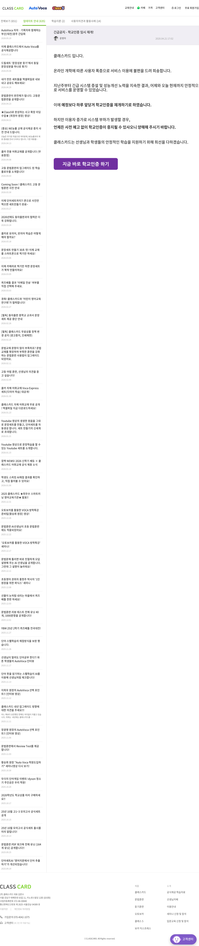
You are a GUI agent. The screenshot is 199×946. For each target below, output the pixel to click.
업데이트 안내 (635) (34, 21)
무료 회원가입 (192, 8)
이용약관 (4, 908)
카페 (141, 8)
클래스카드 (140, 892)
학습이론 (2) (58, 21)
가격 (150, 7)
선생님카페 (172, 899)
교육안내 (129, 7)
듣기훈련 (139, 906)
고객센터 (160, 7)
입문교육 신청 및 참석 (178, 921)
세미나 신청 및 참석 (176, 914)
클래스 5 (139, 921)
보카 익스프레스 (143, 928)
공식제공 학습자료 (176, 892)
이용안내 (171, 906)
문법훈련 (139, 899)
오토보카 (139, 914)
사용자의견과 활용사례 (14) (86, 21)
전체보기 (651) (9, 21)
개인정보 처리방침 (22, 908)
